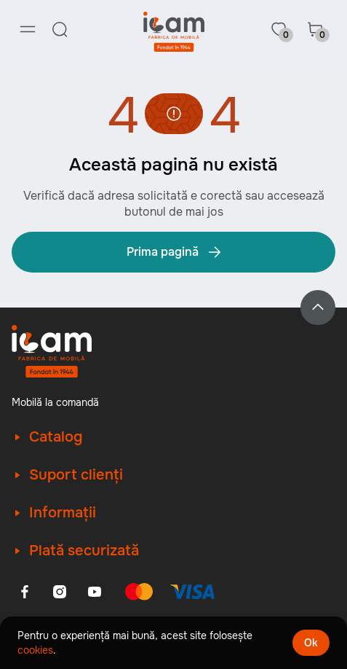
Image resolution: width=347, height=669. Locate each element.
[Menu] (27, 29)
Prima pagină (175, 252)
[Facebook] (25, 592)
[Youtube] (94, 592)
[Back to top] (317, 307)
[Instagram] (60, 592)
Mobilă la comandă (55, 402)
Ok (311, 642)
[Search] (59, 29)
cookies (35, 650)
